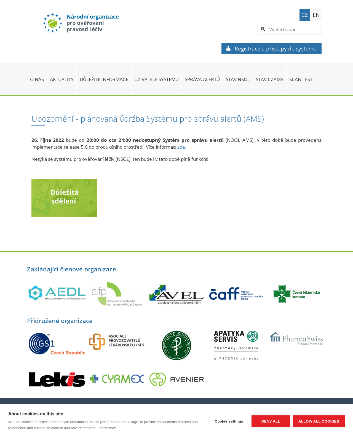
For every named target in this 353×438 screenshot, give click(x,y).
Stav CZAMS (269, 79)
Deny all (270, 421)
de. (183, 147)
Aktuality (62, 79)
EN (316, 14)
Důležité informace (104, 79)
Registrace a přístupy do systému (271, 48)
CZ (304, 14)
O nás (37, 79)
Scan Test (300, 79)
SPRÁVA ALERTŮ (202, 79)
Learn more (107, 428)
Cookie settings (229, 421)
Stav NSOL (238, 79)
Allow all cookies (318, 421)
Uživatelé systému (156, 79)
